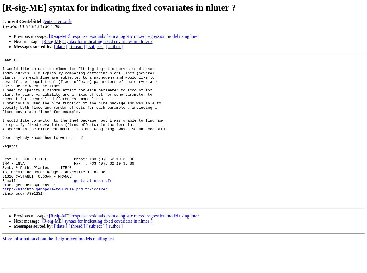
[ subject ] (95, 46)
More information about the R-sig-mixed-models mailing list (58, 268)
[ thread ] (76, 46)
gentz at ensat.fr (57, 21)
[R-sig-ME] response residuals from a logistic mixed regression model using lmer (124, 36)
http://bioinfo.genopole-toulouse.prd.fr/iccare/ (55, 215)
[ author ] (114, 46)
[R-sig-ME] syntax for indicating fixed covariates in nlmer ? (97, 41)
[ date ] (60, 46)
